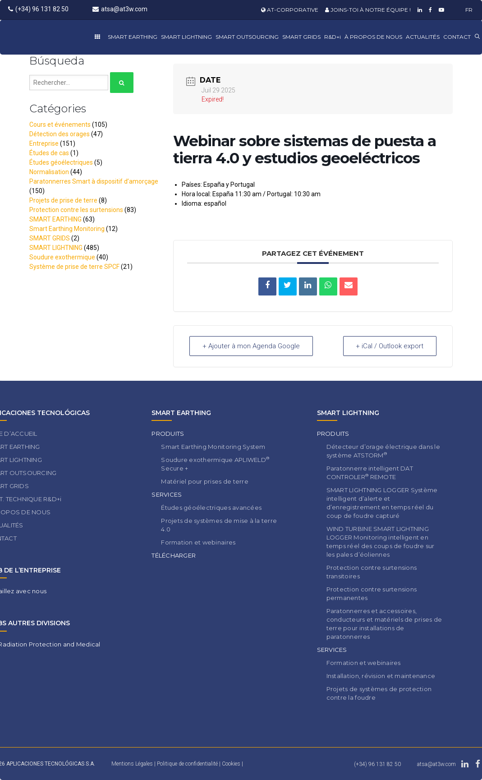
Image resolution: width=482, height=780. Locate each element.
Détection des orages (59, 134)
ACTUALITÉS (423, 36)
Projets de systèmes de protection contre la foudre (379, 693)
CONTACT (457, 36)
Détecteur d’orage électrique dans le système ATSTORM (383, 451)
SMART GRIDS (301, 36)
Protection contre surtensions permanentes (371, 593)
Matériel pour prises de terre (204, 481)
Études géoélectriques (61, 162)
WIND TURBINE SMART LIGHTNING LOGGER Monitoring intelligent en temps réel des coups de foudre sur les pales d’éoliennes (380, 541)
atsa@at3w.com (119, 9)
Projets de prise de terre (63, 200)
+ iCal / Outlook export (389, 346)
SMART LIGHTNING (186, 36)
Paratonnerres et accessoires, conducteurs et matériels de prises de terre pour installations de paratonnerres (384, 623)
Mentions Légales (132, 764)
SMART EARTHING (132, 36)
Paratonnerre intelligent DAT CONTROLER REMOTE (369, 472)
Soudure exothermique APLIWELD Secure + (215, 464)
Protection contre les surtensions (76, 209)
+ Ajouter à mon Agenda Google (251, 346)
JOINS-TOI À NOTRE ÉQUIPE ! (368, 9)
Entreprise (44, 143)
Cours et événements (60, 124)
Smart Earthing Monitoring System (213, 446)
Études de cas (49, 153)
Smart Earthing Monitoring (67, 228)
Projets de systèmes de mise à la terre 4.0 (219, 525)
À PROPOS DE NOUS (373, 36)
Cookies (232, 764)
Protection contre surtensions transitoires (371, 572)
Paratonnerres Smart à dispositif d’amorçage (93, 181)
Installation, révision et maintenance (381, 675)
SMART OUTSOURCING (247, 36)
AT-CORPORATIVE (289, 9)
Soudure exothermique (62, 257)
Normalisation (49, 171)
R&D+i (332, 36)
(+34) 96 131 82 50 (38, 9)
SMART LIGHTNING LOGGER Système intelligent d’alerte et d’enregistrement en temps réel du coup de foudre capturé (382, 502)
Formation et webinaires (198, 542)
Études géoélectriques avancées (211, 507)
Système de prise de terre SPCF (74, 266)
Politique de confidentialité (188, 764)
